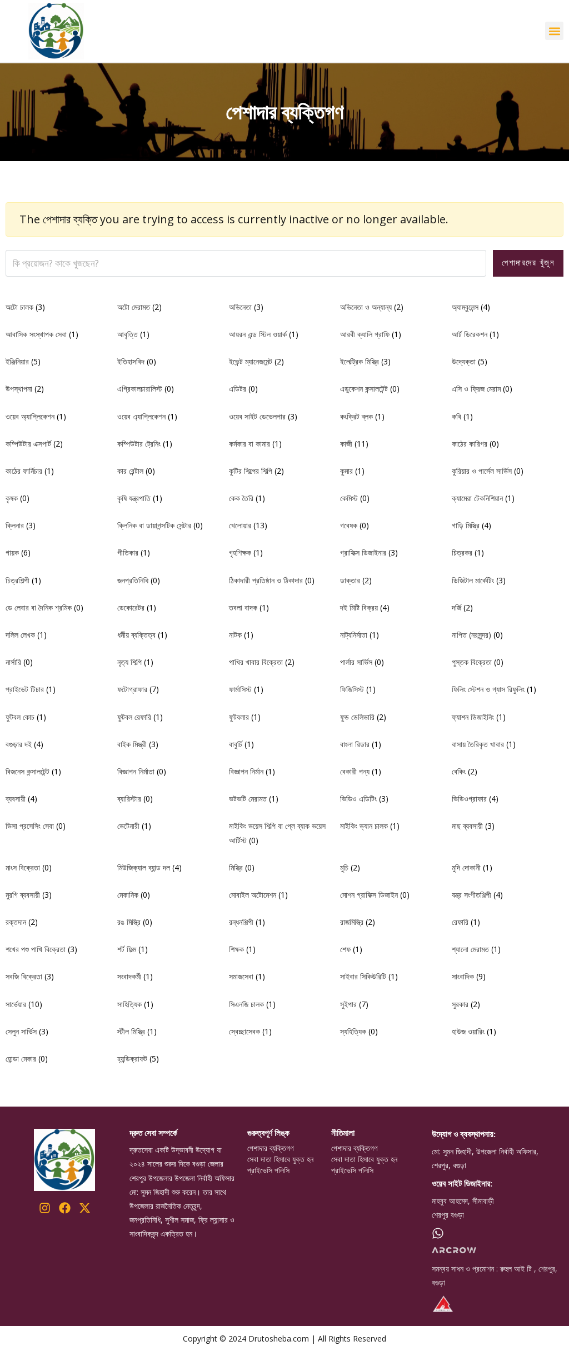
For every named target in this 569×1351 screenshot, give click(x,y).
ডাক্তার (350, 580)
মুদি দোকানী (466, 867)
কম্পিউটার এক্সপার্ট (28, 443)
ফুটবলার (239, 717)
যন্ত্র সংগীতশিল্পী (471, 894)
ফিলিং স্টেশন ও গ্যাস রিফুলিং (488, 689)
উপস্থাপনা (19, 388)
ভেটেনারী (128, 825)
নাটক (235, 634)
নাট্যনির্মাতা (353, 634)
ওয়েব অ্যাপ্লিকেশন (30, 416)
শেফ (345, 949)
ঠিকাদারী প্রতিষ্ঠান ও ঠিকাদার (266, 580)
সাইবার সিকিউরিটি (363, 976)
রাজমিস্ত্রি (351, 922)
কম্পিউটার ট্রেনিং (139, 443)
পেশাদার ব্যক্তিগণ (270, 1148)
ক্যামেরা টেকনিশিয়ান (477, 498)
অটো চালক (19, 307)
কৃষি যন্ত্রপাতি (134, 498)
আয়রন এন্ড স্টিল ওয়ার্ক (258, 334)
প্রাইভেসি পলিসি (268, 1170)
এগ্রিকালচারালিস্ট (139, 388)
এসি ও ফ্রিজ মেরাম (476, 388)
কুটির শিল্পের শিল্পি (250, 471)
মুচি (344, 867)
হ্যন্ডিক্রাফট (132, 1058)
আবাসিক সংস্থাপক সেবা (36, 334)
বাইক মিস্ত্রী (132, 744)
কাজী (346, 443)
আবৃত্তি (127, 334)
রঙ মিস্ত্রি (129, 922)
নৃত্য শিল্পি (129, 662)
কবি (456, 416)
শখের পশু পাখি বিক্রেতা (36, 949)
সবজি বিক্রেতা (24, 976)
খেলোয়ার (240, 525)
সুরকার (460, 1004)
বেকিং (459, 771)
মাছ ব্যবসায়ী (467, 825)
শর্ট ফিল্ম (126, 949)
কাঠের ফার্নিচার (24, 471)
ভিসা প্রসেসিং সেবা (30, 825)
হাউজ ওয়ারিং (468, 1031)
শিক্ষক (236, 949)
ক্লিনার (15, 525)
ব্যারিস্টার (129, 798)
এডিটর (237, 388)
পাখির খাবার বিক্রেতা (256, 662)
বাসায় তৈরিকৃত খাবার (478, 744)
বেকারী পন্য (355, 771)
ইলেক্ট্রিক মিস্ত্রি (359, 361)
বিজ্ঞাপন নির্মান (246, 771)
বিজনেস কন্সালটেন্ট (27, 771)
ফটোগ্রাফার (132, 689)
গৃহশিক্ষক (240, 552)
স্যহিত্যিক (353, 1031)
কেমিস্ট (349, 498)
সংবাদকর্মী (129, 976)
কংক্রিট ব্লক (356, 416)
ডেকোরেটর (130, 607)
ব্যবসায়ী (16, 798)
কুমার (346, 471)
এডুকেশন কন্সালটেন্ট (364, 388)
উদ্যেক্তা (464, 361)
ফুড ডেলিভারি (357, 717)
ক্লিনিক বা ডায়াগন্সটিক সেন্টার (154, 525)
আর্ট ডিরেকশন (469, 334)
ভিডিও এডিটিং (358, 798)
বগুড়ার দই (19, 744)
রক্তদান (16, 922)
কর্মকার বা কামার (249, 443)
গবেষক (348, 525)
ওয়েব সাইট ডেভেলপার (257, 416)
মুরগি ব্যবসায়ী (23, 894)
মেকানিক (127, 894)
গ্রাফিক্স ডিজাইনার (363, 552)
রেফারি (460, 922)
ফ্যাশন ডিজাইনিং (473, 717)
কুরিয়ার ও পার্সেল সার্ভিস (482, 471)
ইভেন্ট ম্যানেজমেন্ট (250, 361)
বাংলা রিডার (355, 744)
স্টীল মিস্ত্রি (131, 1031)
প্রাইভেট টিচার (25, 689)
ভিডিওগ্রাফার (469, 798)
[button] (554, 31)
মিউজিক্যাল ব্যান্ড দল (143, 867)
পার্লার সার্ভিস (356, 662)
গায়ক (12, 552)
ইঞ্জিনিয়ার (17, 361)
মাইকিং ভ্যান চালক (364, 825)
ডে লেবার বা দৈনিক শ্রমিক (39, 607)
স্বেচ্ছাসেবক (244, 1031)
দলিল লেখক (20, 634)
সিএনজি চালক (246, 1004)
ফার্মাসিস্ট (240, 689)
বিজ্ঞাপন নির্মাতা (135, 771)
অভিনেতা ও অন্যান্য (366, 307)
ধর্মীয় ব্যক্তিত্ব (136, 634)
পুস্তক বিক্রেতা (472, 662)
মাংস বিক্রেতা (23, 867)
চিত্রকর (462, 552)
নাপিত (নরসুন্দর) (471, 634)
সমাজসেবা (241, 976)
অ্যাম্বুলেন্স (465, 307)
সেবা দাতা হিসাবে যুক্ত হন (280, 1159)
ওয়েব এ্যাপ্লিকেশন (141, 416)
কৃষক (12, 498)
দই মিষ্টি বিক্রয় (359, 607)
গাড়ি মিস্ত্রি (466, 525)
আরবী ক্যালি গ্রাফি (365, 334)
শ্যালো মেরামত (470, 949)
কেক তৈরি (241, 498)
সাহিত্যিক (129, 1004)
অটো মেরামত (133, 307)
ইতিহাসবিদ (130, 361)
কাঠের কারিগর (469, 443)
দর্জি (456, 607)
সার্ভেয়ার (16, 1004)
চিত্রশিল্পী (17, 580)
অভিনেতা (240, 307)
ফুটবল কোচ (20, 717)
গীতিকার (127, 552)
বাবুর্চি (235, 744)
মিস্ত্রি (236, 867)
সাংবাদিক (463, 976)
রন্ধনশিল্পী (241, 922)
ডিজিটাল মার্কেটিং (473, 580)
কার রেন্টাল (130, 471)
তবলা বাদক (243, 607)
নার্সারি (13, 662)
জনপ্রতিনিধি (132, 580)
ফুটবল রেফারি (134, 717)
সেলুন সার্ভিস (21, 1031)
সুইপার (348, 1004)
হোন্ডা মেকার (21, 1058)
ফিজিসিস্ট (352, 689)
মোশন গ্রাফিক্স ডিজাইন (369, 894)
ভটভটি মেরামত (248, 798)
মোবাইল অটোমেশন (252, 894)
